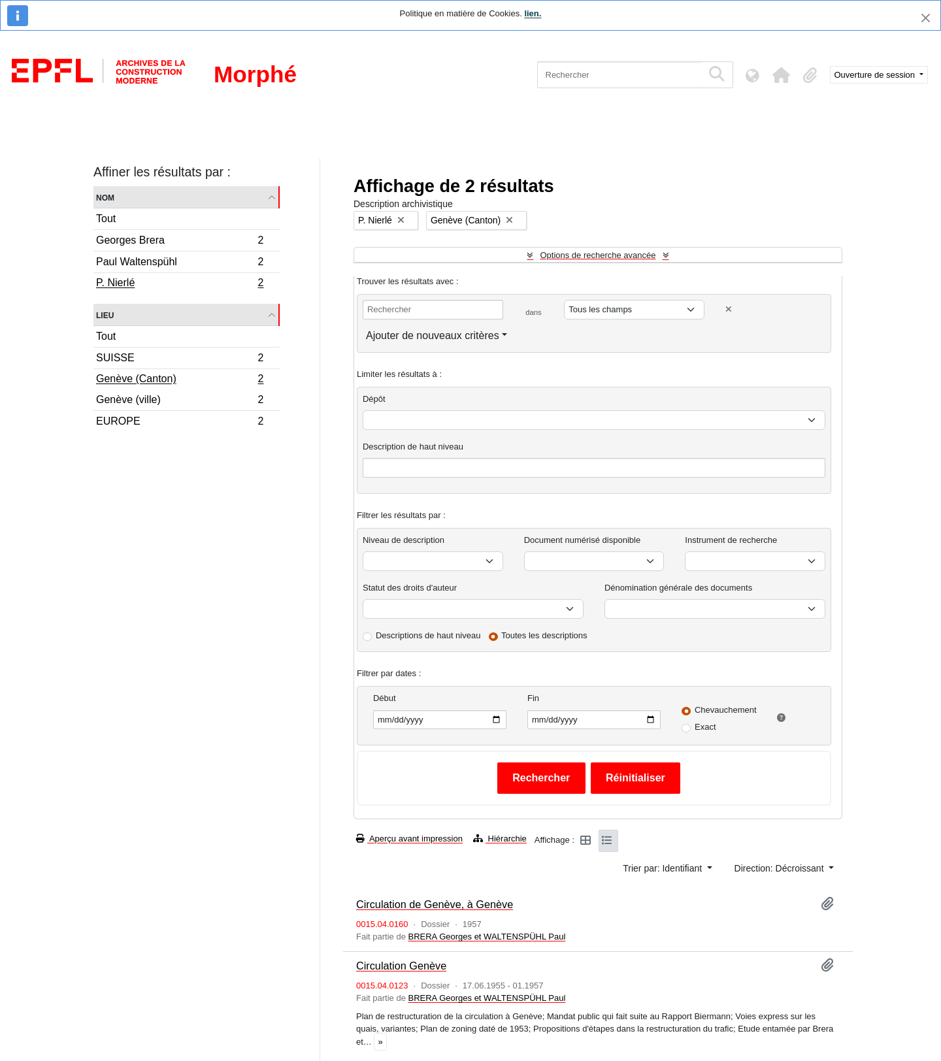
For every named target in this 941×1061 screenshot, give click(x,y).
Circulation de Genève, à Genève (434, 904)
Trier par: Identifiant (663, 868)
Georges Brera (179, 242)
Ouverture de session (875, 75)
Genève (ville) (179, 401)
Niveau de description (403, 540)
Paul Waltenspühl (179, 263)
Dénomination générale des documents (678, 588)
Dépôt (374, 399)
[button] (781, 75)
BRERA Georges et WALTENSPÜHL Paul (486, 936)
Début (384, 698)
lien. (532, 13)
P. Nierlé (179, 284)
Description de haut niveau (413, 446)
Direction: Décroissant (781, 868)
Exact (705, 727)
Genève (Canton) (179, 380)
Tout (106, 218)
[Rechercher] (619, 74)
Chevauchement (726, 710)
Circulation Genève (401, 965)
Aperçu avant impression (409, 838)
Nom (105, 197)
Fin (533, 698)
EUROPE (179, 423)
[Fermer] (925, 18)
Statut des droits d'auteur (410, 588)
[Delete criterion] (728, 309)
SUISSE (179, 359)
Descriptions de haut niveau (428, 635)
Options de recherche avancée (597, 255)
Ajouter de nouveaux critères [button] (432, 335)
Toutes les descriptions (544, 635)
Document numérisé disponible (582, 540)
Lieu (105, 314)
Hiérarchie (500, 838)
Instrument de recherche (731, 540)
